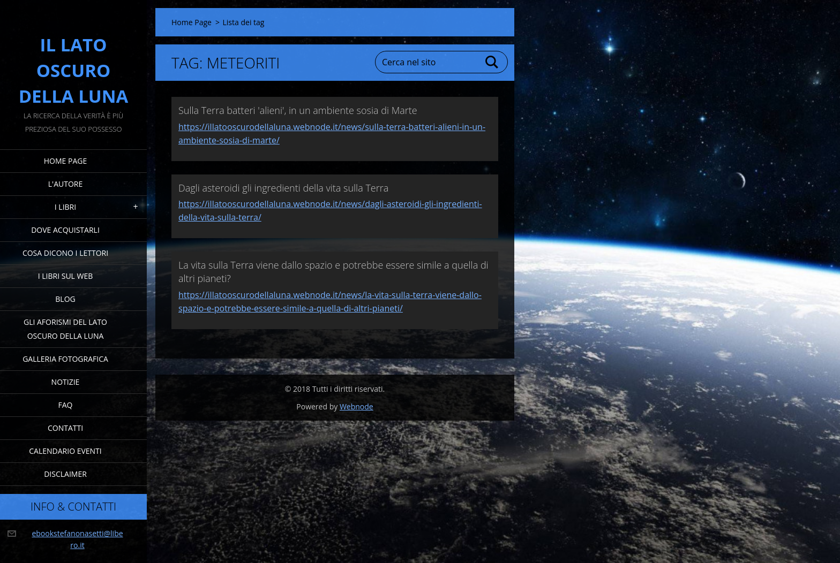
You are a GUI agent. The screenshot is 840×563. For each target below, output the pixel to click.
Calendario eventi (65, 451)
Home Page (65, 161)
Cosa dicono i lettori (65, 253)
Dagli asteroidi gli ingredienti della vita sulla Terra (283, 187)
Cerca (492, 62)
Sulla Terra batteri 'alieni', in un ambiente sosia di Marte (297, 110)
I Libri (65, 207)
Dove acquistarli (65, 230)
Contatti (65, 428)
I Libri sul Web (65, 276)
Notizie (65, 382)
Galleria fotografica (65, 359)
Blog (65, 299)
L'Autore (65, 184)
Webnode (356, 406)
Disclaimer (65, 474)
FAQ (65, 405)
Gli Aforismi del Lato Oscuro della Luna (65, 329)
